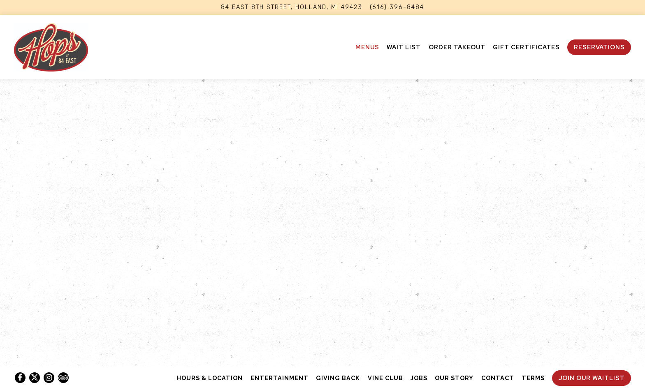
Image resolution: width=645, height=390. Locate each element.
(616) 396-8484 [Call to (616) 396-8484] (397, 7)
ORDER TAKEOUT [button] (457, 47)
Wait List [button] (404, 47)
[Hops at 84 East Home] (51, 47)
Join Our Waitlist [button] (592, 378)
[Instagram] (49, 377)
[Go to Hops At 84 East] (291, 7)
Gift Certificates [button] (526, 47)
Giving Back (338, 377)
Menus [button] (367, 47)
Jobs (419, 377)
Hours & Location (209, 377)
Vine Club (385, 377)
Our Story (454, 377)
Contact (497, 377)
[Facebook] (20, 377)
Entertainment (280, 377)
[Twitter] (34, 377)
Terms (533, 377)
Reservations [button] (599, 47)
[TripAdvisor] (63, 377)
